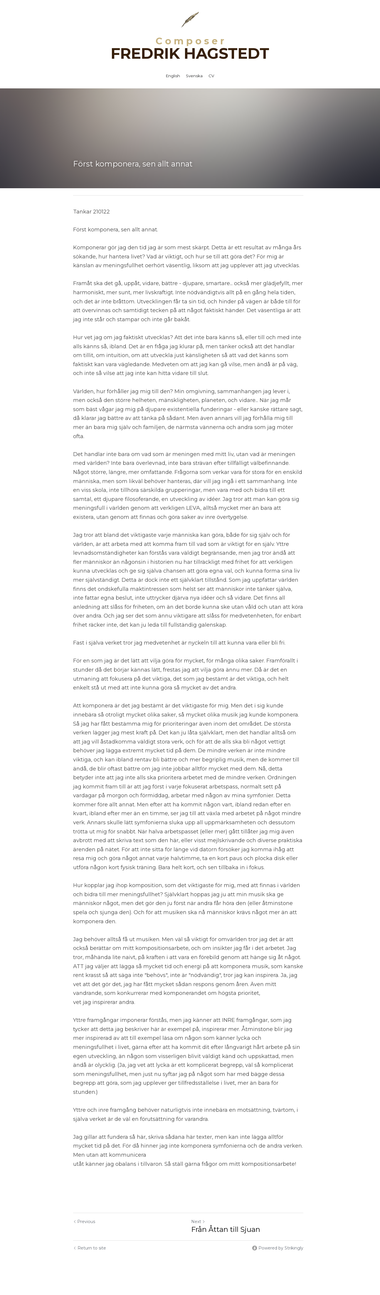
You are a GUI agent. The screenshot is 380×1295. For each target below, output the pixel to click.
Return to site (89, 1230)
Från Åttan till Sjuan (227, 1211)
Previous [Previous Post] (84, 1203)
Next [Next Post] (200, 1203)
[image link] (190, 19)
